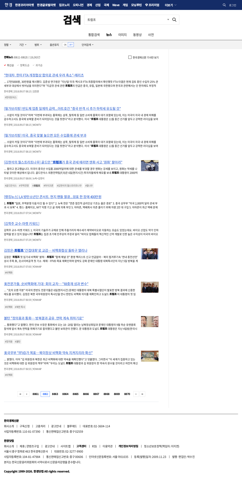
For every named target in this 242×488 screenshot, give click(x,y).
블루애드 (72, 426)
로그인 (232, 5)
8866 (86, 394)
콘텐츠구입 (33, 446)
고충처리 (40, 426)
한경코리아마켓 (24, 5)
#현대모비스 (11, 97)
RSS (94, 446)
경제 (89, 5)
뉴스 (109, 34)
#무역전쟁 (24, 185)
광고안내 (56, 426)
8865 (76, 394)
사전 (151, 34)
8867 (96, 394)
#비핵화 (8, 272)
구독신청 (25, 426)
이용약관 (107, 446)
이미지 (122, 34)
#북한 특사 (20, 307)
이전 (26, 394)
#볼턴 (17, 341)
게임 (125, 5)
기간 (21, 44)
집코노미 (64, 5)
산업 (98, 5)
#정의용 (8, 341)
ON (65, 44)
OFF (71, 44)
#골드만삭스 (11, 185)
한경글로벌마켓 (46, 5)
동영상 (137, 34)
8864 (65, 394)
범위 (37, 44)
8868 (106, 394)
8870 (127, 394)
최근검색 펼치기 (165, 20)
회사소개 (9, 426)
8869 (117, 394)
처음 (20, 394)
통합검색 (94, 34)
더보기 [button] (169, 5)
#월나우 (89, 185)
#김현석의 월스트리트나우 (69, 185)
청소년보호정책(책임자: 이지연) (161, 446)
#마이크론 (48, 185)
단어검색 (86, 44)
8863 (55, 394)
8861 (35, 394)
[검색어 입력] (127, 19)
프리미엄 (154, 5)
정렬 (6, 44)
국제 (106, 5)
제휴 (22, 446)
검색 (72, 19)
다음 (136, 394)
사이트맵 (65, 446)
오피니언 (78, 5)
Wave (115, 5)
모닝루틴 (136, 5)
